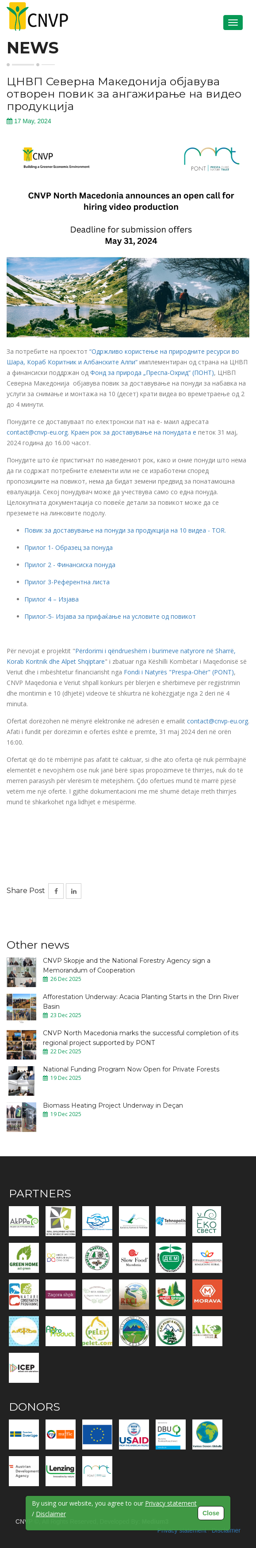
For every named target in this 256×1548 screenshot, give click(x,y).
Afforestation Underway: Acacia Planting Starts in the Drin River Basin (141, 1002)
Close (211, 1513)
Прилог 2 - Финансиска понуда (69, 564)
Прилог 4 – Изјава (51, 599)
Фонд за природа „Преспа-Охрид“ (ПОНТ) (152, 372)
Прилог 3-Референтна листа (67, 582)
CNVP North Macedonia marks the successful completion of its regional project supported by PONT (140, 1038)
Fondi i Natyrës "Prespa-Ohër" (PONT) (179, 672)
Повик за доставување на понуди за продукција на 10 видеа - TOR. (125, 530)
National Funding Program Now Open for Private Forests (131, 1069)
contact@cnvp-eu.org (217, 721)
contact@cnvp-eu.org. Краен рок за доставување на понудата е (102, 432)
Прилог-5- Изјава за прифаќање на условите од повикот (110, 616)
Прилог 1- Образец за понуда (68, 547)
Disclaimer (226, 1530)
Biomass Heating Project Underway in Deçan (113, 1105)
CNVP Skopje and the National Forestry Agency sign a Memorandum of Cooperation (126, 965)
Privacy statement (181, 1530)
